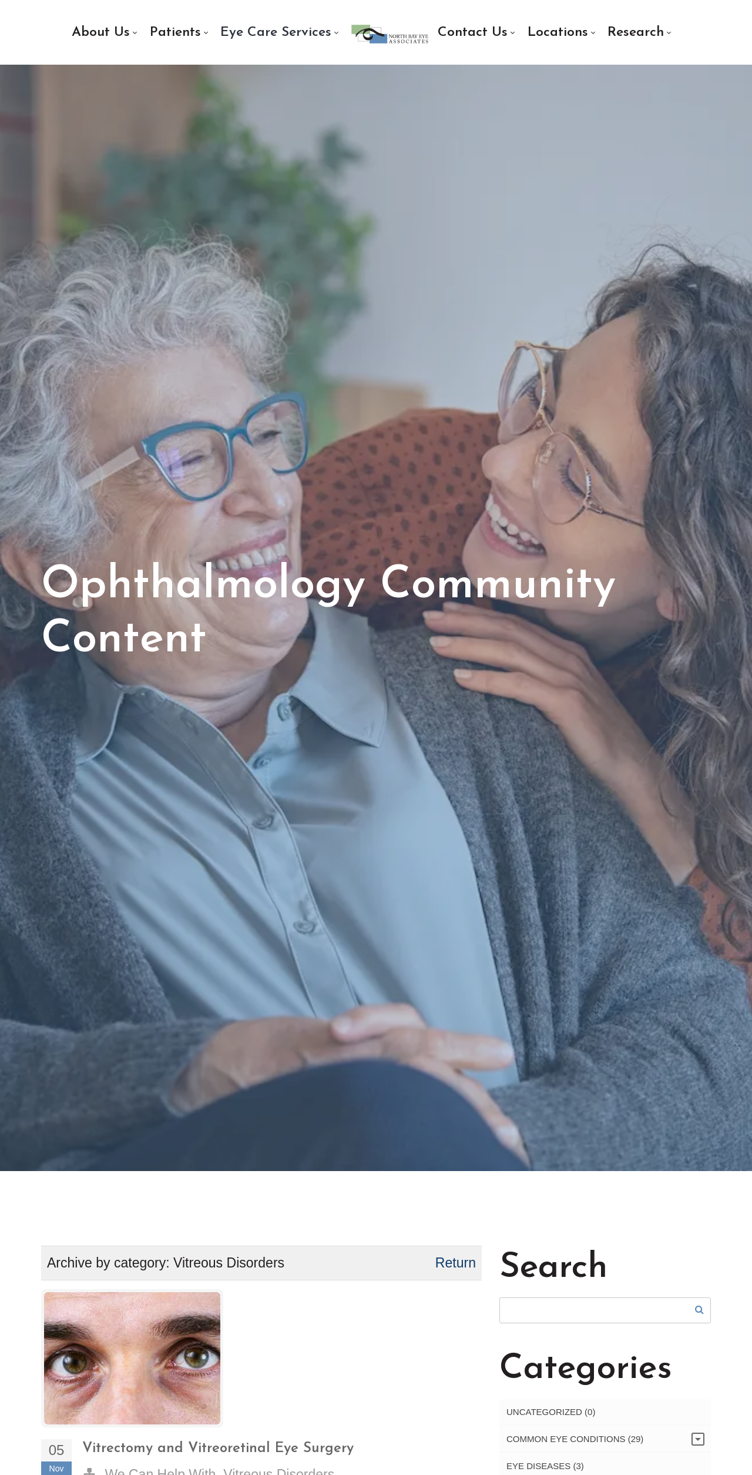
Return (455, 1265)
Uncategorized (550, 1414)
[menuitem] (104, 32)
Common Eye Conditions (574, 1441)
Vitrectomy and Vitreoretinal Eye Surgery (218, 1451)
